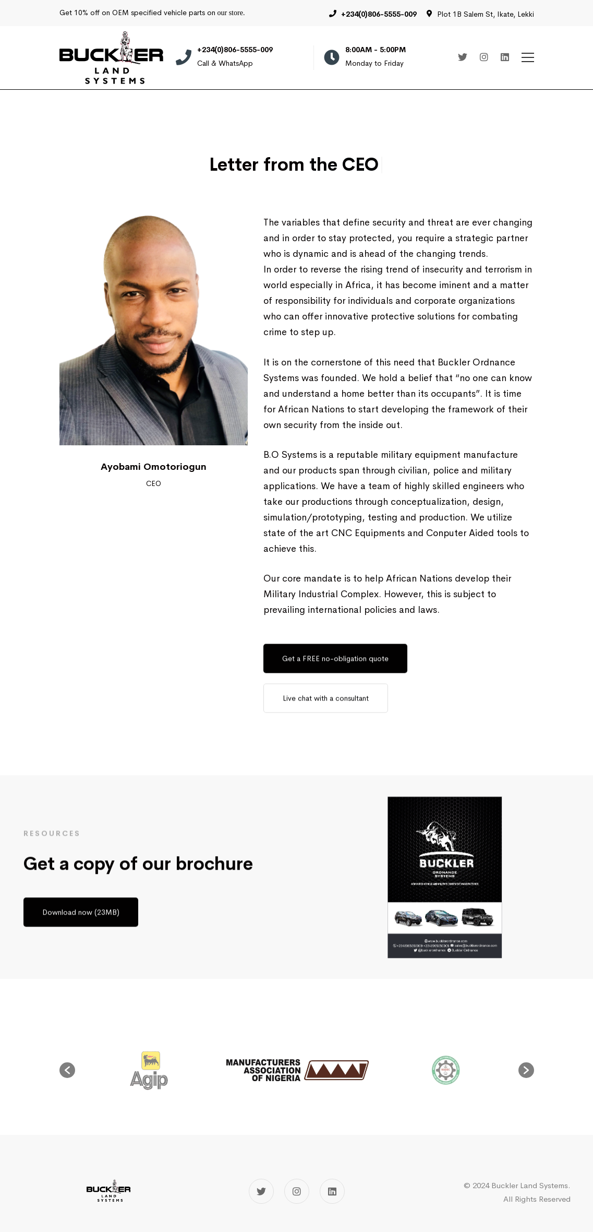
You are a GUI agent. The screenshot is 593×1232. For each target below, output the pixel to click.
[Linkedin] (504, 58)
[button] (67, 1070)
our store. (231, 13)
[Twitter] (463, 58)
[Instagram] (484, 58)
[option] (297, 1070)
